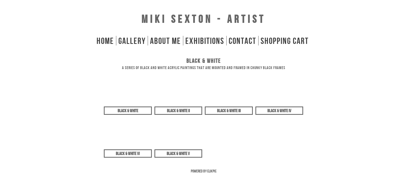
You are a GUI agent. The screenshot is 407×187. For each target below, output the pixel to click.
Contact (242, 40)
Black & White (128, 110)
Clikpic (211, 171)
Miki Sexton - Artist (203, 19)
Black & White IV (279, 110)
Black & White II (178, 110)
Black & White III (229, 110)
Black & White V (178, 153)
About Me (165, 40)
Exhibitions (204, 40)
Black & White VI (128, 153)
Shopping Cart (285, 40)
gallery (132, 40)
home (105, 40)
